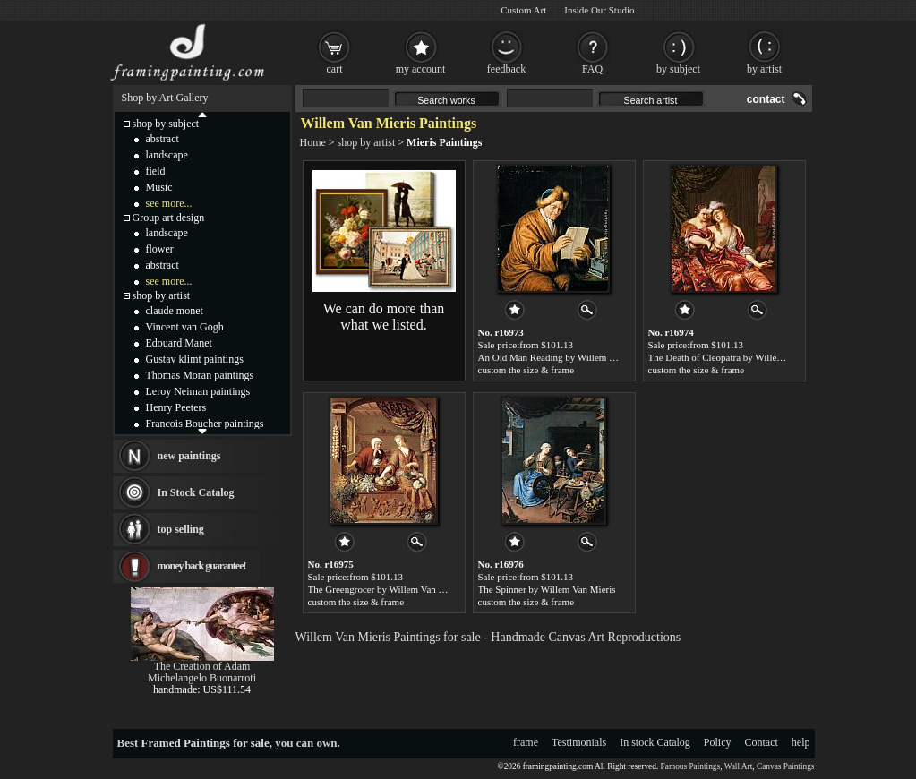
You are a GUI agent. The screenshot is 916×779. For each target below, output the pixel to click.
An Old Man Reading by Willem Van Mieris (565, 357)
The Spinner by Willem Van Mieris (547, 589)
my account (421, 69)
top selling (181, 529)
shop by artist (367, 142)
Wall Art (738, 766)
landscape (167, 155)
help (801, 742)
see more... (169, 203)
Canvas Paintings (786, 766)
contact (766, 99)
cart (335, 69)
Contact (761, 742)
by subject (678, 69)
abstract (162, 139)
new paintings (189, 455)
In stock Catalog (655, 742)
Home (313, 142)
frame (525, 742)
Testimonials (579, 742)
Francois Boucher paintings (205, 423)
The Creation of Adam (202, 666)
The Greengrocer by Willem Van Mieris (386, 589)
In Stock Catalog (196, 492)
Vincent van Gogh (185, 327)
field (156, 171)
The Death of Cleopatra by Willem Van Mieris (739, 357)
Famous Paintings (691, 766)
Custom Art (523, 9)
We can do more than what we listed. (384, 316)
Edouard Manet (179, 343)
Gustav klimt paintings (195, 359)
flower (160, 249)
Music (159, 187)
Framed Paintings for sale (205, 742)
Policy (718, 742)
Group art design (169, 217)
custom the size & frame (526, 369)
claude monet (174, 310)
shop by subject (166, 123)
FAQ (592, 69)
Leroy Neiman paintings (198, 391)
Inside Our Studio (599, 9)
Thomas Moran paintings (200, 375)
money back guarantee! (202, 566)
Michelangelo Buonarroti (202, 678)
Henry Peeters (176, 407)
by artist (764, 69)
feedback (506, 69)
